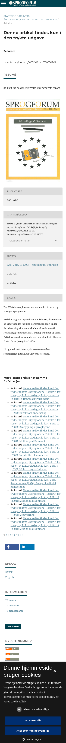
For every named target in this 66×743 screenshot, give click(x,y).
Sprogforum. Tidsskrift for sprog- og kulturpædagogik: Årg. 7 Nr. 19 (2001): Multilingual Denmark (36, 437)
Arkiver (23, 16)
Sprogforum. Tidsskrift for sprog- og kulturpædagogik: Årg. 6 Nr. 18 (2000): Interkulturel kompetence (36, 451)
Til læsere (10, 600)
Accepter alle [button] (32, 720)
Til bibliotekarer (14, 610)
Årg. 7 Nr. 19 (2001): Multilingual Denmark (30, 19)
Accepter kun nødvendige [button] (33, 730)
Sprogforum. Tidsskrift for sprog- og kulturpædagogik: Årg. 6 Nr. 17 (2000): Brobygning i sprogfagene (36, 423)
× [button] (55, 672)
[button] (12, 547)
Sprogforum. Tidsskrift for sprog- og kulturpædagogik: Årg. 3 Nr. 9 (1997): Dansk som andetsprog (36, 409)
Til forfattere (12, 605)
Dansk (8, 572)
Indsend (13, 626)
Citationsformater (20, 240)
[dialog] (33, 702)
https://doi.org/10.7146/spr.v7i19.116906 (33, 62)
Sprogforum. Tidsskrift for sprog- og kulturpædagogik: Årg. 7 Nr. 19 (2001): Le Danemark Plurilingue (36, 395)
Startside (10, 16)
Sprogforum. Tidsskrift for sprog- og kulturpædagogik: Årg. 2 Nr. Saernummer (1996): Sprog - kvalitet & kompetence (36, 481)
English (9, 577)
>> (21, 534)
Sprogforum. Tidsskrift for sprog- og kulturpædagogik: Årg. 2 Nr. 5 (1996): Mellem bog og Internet (36, 465)
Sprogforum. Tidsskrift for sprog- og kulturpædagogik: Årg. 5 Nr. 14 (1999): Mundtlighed (36, 511)
